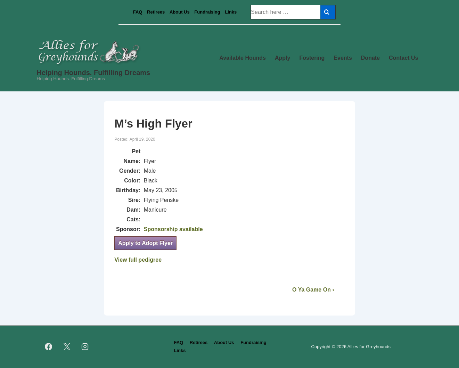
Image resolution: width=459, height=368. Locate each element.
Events (343, 58)
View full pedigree (138, 260)
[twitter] (66, 347)
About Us (180, 12)
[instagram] (85, 347)
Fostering (312, 58)
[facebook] (48, 347)
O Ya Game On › (313, 290)
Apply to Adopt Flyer (145, 243)
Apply (282, 58)
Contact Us (403, 58)
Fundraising (207, 12)
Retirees (156, 12)
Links (231, 12)
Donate (370, 58)
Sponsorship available (173, 229)
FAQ (137, 12)
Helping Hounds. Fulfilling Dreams (93, 72)
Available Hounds (242, 58)
